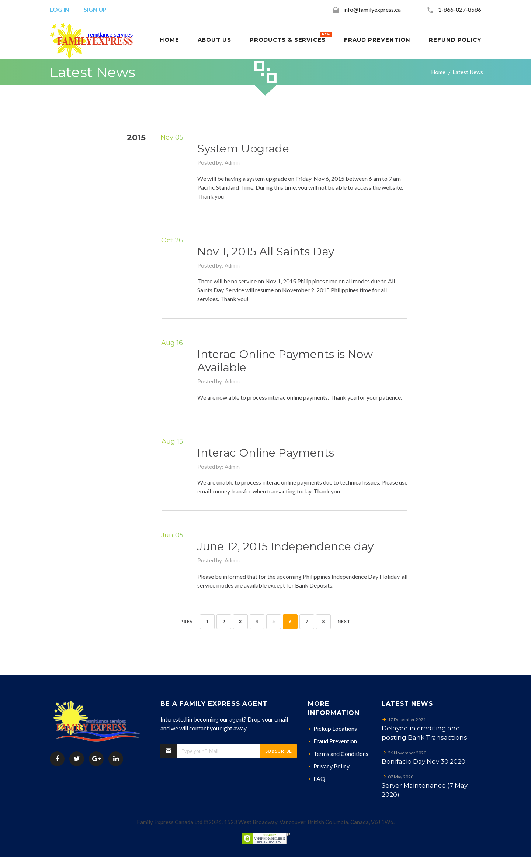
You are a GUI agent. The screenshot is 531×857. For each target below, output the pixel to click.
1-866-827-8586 (459, 9)
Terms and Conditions (340, 753)
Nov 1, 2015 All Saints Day (265, 251)
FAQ (319, 778)
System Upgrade (243, 148)
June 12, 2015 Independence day (285, 546)
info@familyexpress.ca (372, 9)
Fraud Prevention (335, 740)
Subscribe (278, 751)
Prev (186, 621)
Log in (59, 9)
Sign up (95, 9)
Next (344, 621)
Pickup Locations (335, 728)
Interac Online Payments (265, 453)
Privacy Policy (331, 766)
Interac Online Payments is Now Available (285, 360)
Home (438, 72)
